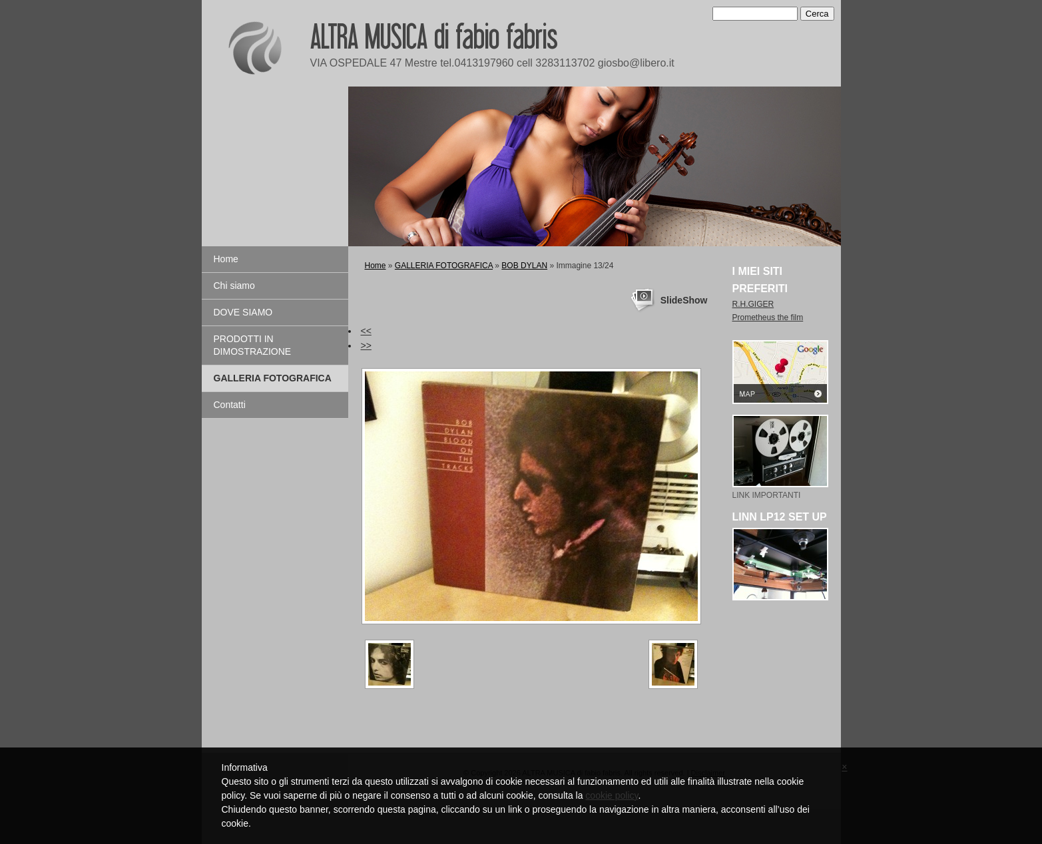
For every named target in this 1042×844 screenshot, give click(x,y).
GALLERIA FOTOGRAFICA (273, 378)
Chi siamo (234, 285)
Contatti (230, 404)
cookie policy (611, 795)
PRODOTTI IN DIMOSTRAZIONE (253, 345)
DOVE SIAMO (243, 312)
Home (226, 259)
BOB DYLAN (524, 265)
